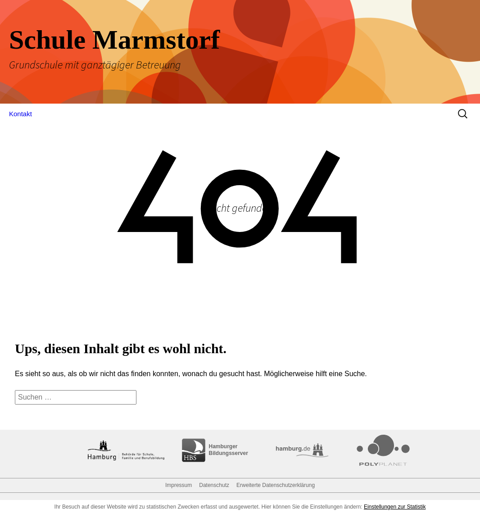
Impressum (178, 485)
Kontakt (20, 114)
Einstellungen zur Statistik (395, 507)
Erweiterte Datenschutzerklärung (275, 485)
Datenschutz (214, 485)
